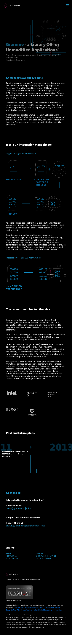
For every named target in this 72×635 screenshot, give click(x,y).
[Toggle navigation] (67, 5)
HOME (8, 553)
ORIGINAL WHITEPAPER (46, 556)
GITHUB (39, 553)
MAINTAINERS (12, 558)
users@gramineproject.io (18, 508)
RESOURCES (11, 556)
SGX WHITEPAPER (43, 558)
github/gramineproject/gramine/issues (25, 525)
